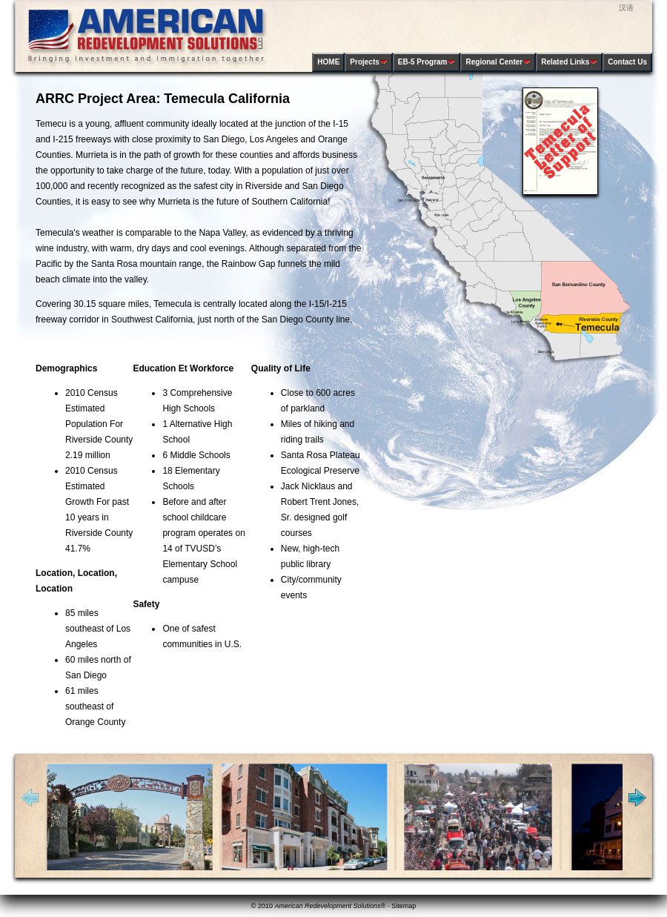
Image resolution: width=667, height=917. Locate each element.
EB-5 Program (427, 62)
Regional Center (498, 62)
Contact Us (627, 62)
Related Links (569, 62)
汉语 (626, 8)
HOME (328, 62)
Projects (368, 62)
